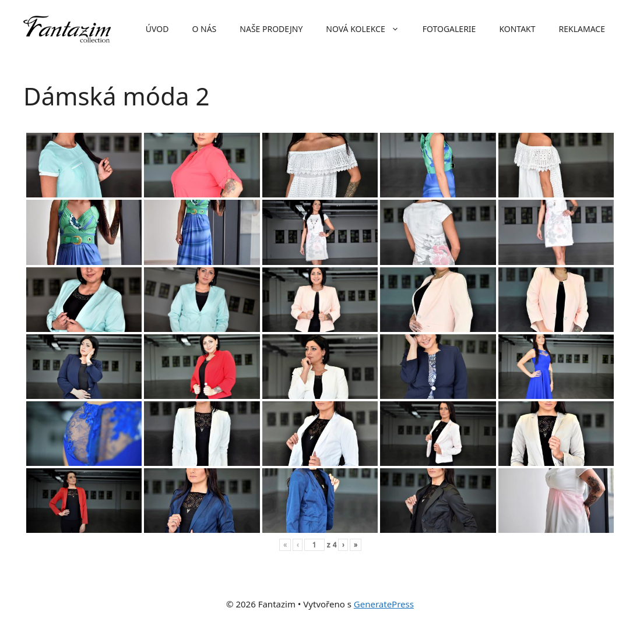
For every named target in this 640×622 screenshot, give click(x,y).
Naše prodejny (271, 28)
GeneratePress (384, 604)
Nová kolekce (368, 29)
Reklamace (582, 28)
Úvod (157, 28)
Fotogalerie (449, 28)
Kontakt (517, 28)
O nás (204, 28)
